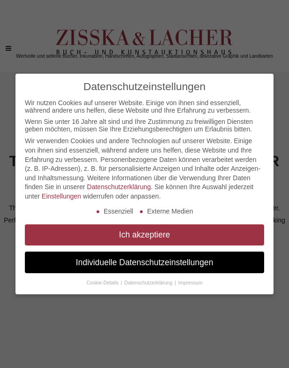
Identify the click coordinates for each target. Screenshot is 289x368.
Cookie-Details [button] (103, 282)
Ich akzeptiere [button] (144, 234)
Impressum (190, 282)
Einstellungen (61, 196)
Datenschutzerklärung (119, 187)
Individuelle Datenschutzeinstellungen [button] (144, 262)
